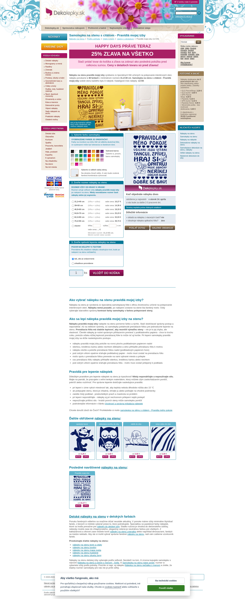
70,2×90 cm (79, 221)
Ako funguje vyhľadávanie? (187, 63)
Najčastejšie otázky (120, 28)
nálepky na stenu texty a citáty (87, 544)
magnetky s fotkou (66, 586)
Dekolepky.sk (52, 28)
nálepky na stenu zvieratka (123, 531)
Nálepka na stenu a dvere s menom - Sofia (98, 562)
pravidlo (191, 54)
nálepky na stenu (107, 418)
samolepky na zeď (149, 586)
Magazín (87, 583)
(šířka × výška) (94, 202)
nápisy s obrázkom (125, 39)
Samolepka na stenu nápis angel (138, 562)
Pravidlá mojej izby (82, 473)
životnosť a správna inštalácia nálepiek (124, 403)
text (189, 52)
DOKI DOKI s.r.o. (84, 577)
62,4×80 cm (79, 217)
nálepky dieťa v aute (83, 586)
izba (197, 54)
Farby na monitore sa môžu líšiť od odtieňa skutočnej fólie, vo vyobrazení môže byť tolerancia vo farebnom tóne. (95, 142)
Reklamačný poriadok (153, 583)
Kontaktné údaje (141, 28)
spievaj (189, 56)
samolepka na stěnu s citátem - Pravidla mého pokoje (146, 410)
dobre (195, 56)
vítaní (192, 58)
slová (186, 58)
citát (182, 48)
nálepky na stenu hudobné (85, 552)
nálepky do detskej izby (108, 526)
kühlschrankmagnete (102, 586)
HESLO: (172, 13)
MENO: (172, 9)
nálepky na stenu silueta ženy (87, 555)
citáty (187, 48)
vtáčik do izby (136, 424)
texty (194, 52)
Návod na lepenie (51, 583)
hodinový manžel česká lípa (169, 586)
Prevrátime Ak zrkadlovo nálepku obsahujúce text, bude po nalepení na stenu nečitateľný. (95, 249)
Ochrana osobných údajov (123, 583)
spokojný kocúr (82, 424)
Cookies (139, 583)
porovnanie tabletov (190, 586)
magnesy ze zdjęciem (131, 586)
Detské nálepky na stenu (87, 516)
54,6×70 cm (79, 213)
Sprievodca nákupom (73, 28)
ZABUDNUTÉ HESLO (183, 16)
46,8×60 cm (79, 209)
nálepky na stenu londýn (84, 547)
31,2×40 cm (79, 202)
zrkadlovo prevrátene (83, 263)
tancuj (183, 56)
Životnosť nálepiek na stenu (71, 583)
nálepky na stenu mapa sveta (87, 550)
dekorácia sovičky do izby (109, 424)
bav (182, 58)
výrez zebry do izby (163, 424)
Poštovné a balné (97, 28)
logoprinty (116, 586)
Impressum (168, 583)
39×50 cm (78, 205)
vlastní (77, 226)
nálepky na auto (50, 586)
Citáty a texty (108, 39)
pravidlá (184, 54)
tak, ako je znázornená (84, 259)
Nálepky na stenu (77, 39)
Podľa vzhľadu (93, 39)
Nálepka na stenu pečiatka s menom (142, 565)
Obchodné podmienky (102, 583)
